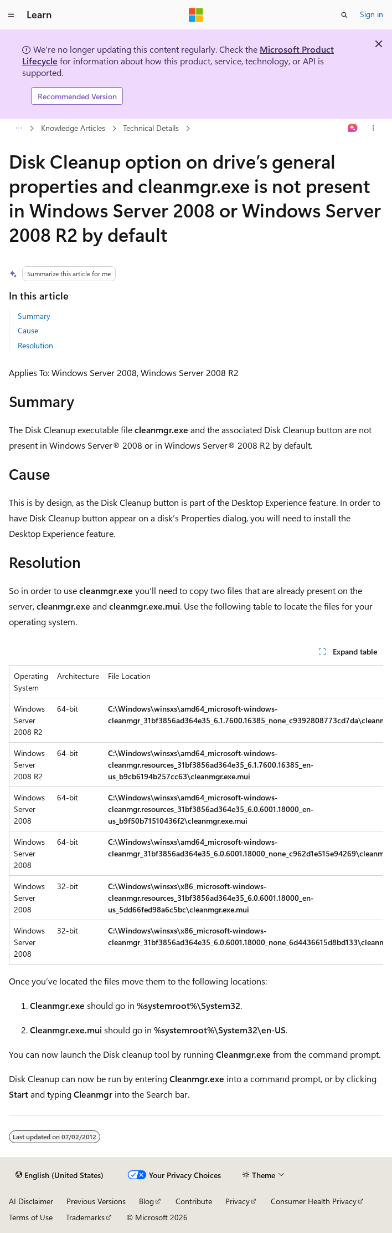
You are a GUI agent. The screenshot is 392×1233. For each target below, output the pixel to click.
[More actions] (373, 129)
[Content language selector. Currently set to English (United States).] (59, 1175)
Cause (28, 330)
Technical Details (151, 128)
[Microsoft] (196, 15)
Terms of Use (31, 1217)
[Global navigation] (11, 15)
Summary (34, 316)
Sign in (371, 14)
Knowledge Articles (73, 128)
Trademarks (85, 1217)
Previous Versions (96, 1201)
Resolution (35, 345)
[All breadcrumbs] (18, 129)
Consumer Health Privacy (314, 1201)
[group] (196, 815)
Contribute (194, 1201)
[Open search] (344, 15)
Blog (146, 1201)
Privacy (237, 1201)
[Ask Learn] (353, 129)
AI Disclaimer (31, 1201)
